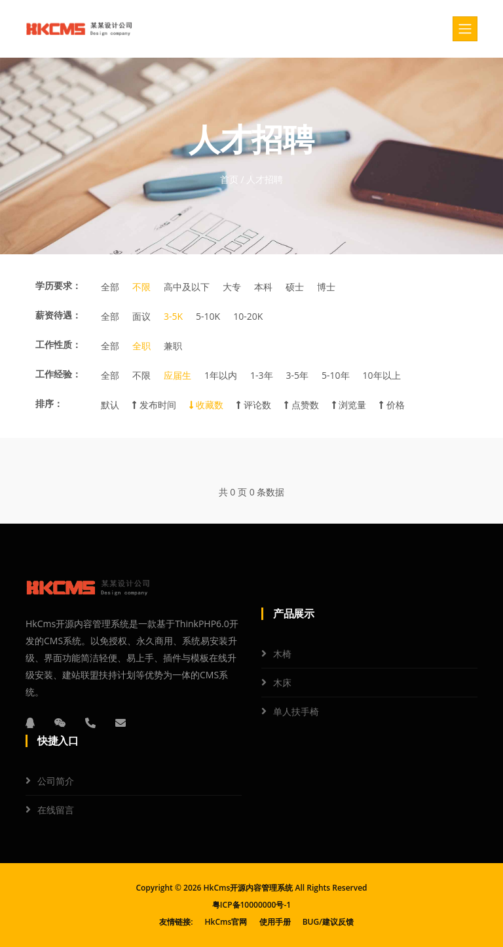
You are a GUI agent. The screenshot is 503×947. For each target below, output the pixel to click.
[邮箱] (120, 723)
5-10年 (336, 375)
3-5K (173, 316)
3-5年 (297, 375)
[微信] (60, 723)
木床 (282, 682)
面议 (141, 316)
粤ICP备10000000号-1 (251, 904)
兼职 (173, 345)
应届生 (177, 375)
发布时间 (154, 404)
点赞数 (301, 404)
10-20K (248, 316)
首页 (229, 179)
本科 (263, 286)
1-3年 (261, 375)
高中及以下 (187, 286)
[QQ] (30, 723)
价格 (392, 404)
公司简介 (55, 781)
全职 (141, 345)
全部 (110, 286)
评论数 (253, 404)
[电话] (90, 723)
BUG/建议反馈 (328, 921)
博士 (326, 286)
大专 (232, 286)
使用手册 (275, 921)
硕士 (295, 286)
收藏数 (206, 404)
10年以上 (382, 375)
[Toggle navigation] (465, 28)
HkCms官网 (226, 921)
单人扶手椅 (296, 711)
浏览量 (349, 404)
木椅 (282, 653)
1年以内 (220, 375)
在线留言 (55, 809)
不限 (141, 286)
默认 (110, 404)
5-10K (208, 316)
